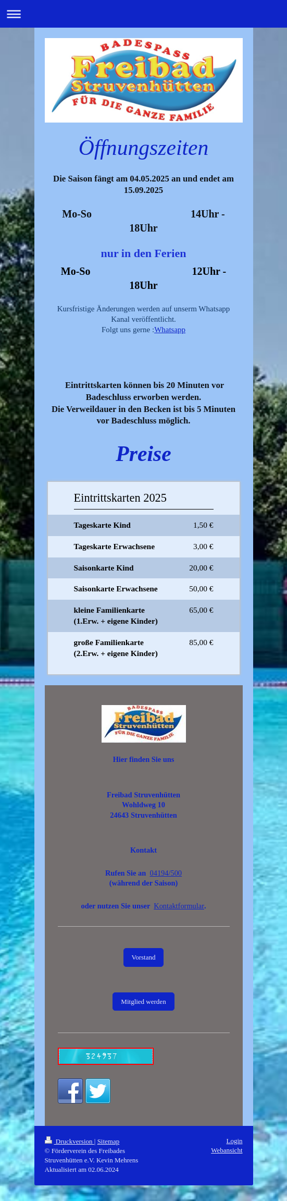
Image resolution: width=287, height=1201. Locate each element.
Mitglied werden (143, 1001)
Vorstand (144, 957)
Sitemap (108, 1141)
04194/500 (166, 873)
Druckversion (69, 1141)
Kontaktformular (179, 906)
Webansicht (226, 1150)
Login (234, 1141)
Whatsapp (169, 329)
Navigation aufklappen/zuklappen (143, 14)
